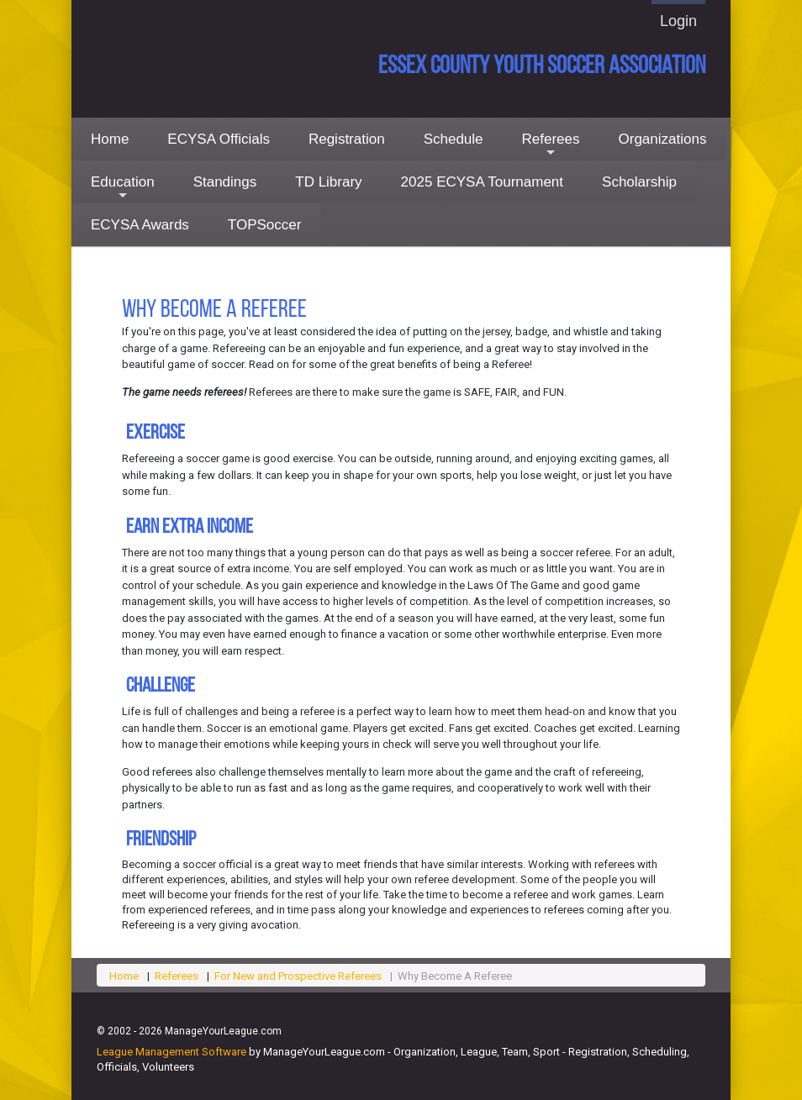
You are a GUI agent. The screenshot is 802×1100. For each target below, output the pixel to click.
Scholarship (639, 182)
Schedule (453, 139)
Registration (347, 139)
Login (678, 21)
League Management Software (171, 1051)
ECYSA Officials (218, 139)
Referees (551, 146)
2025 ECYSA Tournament (482, 182)
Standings (225, 182)
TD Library (328, 182)
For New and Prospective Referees (298, 976)
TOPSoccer (265, 225)
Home (110, 139)
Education (123, 188)
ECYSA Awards (140, 225)
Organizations (663, 139)
